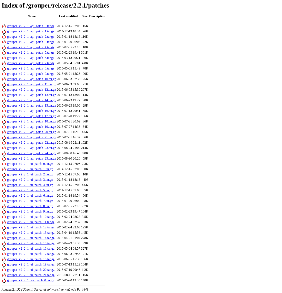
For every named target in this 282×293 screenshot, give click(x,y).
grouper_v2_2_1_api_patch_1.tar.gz (30, 31)
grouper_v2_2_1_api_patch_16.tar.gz (31, 110)
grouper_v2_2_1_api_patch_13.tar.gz (31, 95)
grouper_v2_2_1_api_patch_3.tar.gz (30, 42)
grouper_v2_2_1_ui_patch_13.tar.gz (30, 232)
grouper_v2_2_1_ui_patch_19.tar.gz (30, 264)
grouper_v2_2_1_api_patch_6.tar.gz (30, 57)
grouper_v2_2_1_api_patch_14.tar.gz (31, 100)
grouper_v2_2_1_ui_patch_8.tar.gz (30, 206)
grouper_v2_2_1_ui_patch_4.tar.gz (30, 185)
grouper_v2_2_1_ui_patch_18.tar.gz (30, 259)
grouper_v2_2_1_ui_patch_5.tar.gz (30, 190)
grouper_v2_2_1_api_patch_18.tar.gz (31, 121)
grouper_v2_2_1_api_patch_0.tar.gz (30, 26)
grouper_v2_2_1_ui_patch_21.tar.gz (30, 275)
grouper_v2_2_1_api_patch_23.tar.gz (31, 148)
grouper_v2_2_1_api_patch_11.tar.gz (31, 84)
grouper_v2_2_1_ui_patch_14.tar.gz (30, 238)
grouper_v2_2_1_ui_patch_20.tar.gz (30, 269)
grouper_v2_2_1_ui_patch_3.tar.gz (30, 179)
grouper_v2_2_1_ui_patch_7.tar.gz (30, 201)
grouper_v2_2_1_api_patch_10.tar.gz (31, 79)
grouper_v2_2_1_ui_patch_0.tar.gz (30, 163)
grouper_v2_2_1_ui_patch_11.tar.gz (30, 222)
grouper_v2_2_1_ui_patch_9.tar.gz (30, 211)
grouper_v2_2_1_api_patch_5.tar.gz (30, 52)
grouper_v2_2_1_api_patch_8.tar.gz (30, 68)
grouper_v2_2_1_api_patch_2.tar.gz (30, 36)
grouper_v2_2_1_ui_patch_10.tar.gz (30, 216)
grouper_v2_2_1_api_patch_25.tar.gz (31, 158)
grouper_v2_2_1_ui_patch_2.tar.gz (30, 174)
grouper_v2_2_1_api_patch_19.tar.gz (31, 126)
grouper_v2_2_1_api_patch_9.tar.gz (30, 73)
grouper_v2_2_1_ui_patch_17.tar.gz (30, 254)
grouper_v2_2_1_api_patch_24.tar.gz (31, 153)
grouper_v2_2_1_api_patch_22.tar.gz (31, 142)
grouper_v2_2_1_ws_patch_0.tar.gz (30, 280)
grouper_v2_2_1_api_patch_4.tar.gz (30, 47)
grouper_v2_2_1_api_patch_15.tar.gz (31, 105)
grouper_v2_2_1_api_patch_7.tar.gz (30, 63)
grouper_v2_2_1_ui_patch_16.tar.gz (30, 248)
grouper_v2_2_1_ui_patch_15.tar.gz (30, 243)
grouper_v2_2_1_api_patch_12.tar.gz (31, 89)
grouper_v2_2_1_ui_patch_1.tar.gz (30, 169)
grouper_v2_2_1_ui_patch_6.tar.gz (30, 195)
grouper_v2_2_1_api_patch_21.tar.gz (31, 137)
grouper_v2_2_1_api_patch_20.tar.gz (31, 132)
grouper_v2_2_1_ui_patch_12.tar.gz (30, 227)
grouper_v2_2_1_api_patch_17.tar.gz (31, 116)
